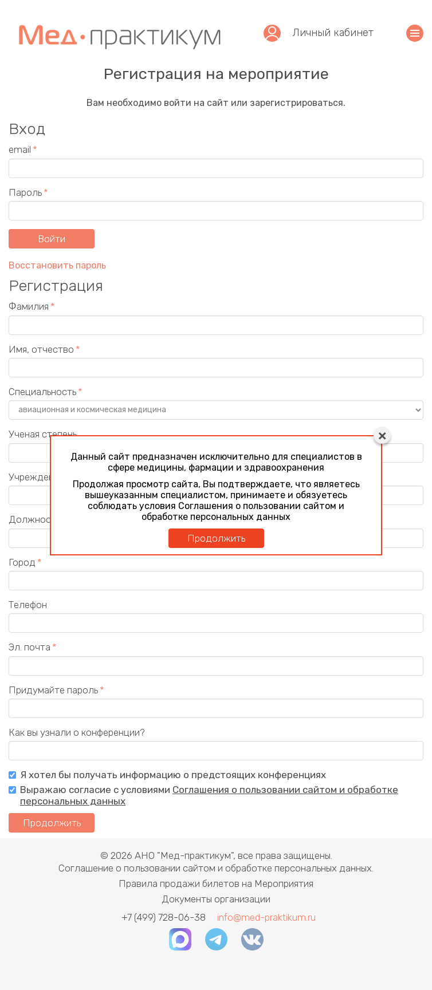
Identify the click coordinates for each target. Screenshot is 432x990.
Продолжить (216, 538)
